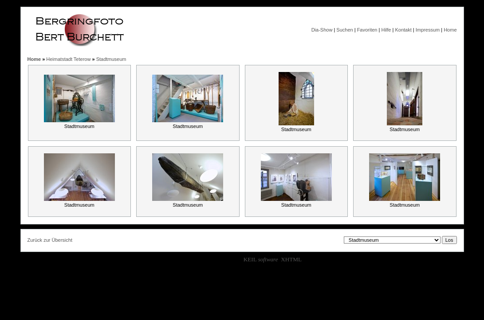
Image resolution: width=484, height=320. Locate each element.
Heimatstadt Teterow (68, 59)
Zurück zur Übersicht (50, 240)
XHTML (291, 259)
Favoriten (367, 29)
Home (450, 29)
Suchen (344, 29)
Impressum (428, 29)
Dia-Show (322, 29)
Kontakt (403, 29)
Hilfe (386, 29)
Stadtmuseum (111, 59)
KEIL (261, 259)
